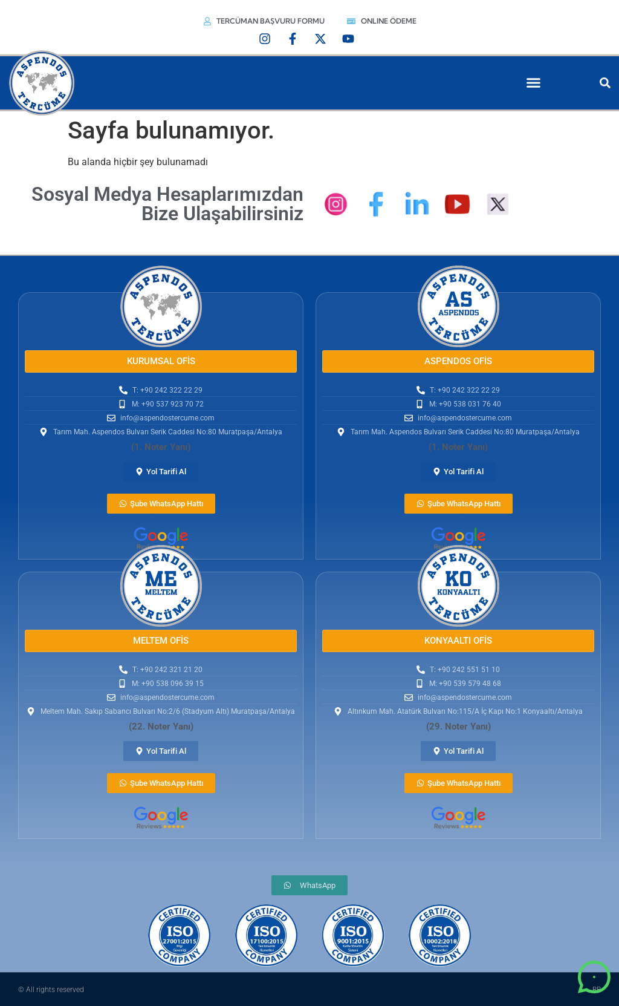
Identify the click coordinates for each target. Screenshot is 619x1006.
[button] (533, 82)
